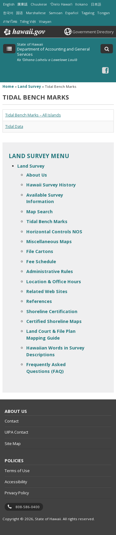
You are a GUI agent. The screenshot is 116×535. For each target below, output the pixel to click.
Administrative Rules (49, 271)
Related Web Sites (46, 291)
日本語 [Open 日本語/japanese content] (96, 4)
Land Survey (31, 166)
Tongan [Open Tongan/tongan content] (103, 12)
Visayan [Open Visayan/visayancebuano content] (45, 21)
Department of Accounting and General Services (53, 51)
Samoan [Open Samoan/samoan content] (55, 12)
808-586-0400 (27, 506)
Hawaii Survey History (51, 185)
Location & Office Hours (53, 281)
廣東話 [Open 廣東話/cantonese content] (22, 4)
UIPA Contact (16, 432)
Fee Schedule (41, 261)
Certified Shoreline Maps (54, 321)
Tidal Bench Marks (46, 221)
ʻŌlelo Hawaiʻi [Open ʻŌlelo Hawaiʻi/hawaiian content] (61, 4)
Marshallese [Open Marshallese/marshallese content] (36, 12)
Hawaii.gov (24, 32)
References (39, 301)
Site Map (13, 443)
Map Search (39, 211)
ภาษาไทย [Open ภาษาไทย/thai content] (10, 21)
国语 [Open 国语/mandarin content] (19, 12)
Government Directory (93, 32)
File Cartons (39, 251)
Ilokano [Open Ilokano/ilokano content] (81, 4)
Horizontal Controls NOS (54, 232)
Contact (12, 421)
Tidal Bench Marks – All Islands (33, 115)
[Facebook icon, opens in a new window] (105, 70)
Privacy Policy (17, 493)
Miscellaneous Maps (49, 241)
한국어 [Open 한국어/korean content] (8, 12)
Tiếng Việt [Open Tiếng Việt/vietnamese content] (28, 21)
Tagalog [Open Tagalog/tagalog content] (87, 12)
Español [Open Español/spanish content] (71, 12)
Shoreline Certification (51, 311)
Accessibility (16, 481)
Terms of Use (17, 470)
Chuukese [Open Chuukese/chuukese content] (39, 4)
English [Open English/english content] (9, 4)
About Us (36, 175)
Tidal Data (14, 126)
